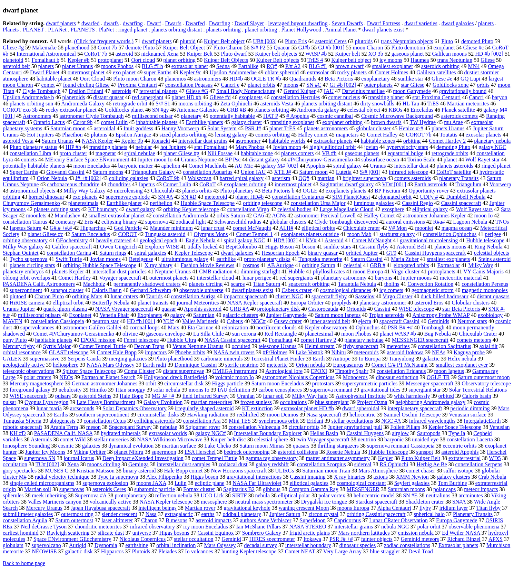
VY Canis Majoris (483, 271)
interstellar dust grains (202, 141)
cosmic (65, 446)
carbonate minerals (222, 359)
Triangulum (468, 184)
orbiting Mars (87, 296)
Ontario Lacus (49, 122)
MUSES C (56, 470)
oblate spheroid (282, 72)
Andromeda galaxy (318, 110)
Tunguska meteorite (320, 259)
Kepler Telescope (194, 253)
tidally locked (202, 247)
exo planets (84, 197)
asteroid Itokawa (405, 352)
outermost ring (77, 514)
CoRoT (207, 184)
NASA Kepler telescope (166, 502)
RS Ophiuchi (393, 464)
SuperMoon (312, 520)
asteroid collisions (298, 452)
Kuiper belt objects (276, 54)
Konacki (160, 141)
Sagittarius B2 (239, 489)
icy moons (390, 60)
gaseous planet (408, 54)
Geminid (231, 539)
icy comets (391, 290)
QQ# (303, 178)
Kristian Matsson (96, 470)
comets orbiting (272, 135)
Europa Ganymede (456, 520)
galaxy (177, 315)
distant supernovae (183, 371)
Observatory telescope (486, 383)
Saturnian (203, 315)
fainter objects (377, 539)
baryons (383, 278)
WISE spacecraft (28, 396)
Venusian (500, 427)
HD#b (236, 79)
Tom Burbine (452, 483)
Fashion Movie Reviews (208, 265)
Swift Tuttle (69, 259)
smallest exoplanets (448, 259)
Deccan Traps (149, 346)
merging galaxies (128, 359)
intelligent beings (157, 508)
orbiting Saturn (318, 265)
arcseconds (82, 408)
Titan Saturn (266, 284)
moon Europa (368, 271)
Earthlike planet (124, 203)
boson (308, 247)
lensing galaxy (231, 135)
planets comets (297, 153)
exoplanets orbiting (245, 184)
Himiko (98, 390)
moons (291, 85)
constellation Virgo (248, 209)
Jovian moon (287, 147)
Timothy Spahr (351, 371)
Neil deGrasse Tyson (44, 526)
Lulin (181, 483)
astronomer (248, 141)
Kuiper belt (347, 54)
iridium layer (453, 508)
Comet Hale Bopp (117, 352)
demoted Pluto (477, 41)
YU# (168, 321)
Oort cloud (143, 60)
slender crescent (119, 514)
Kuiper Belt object (224, 41)
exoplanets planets (346, 191)
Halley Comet (379, 215)
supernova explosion (105, 483)
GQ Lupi (470, 79)
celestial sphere (271, 439)
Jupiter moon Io (155, 159)
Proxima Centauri (137, 85)
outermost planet (86, 72)
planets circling (206, 284)
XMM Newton (412, 477)
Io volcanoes (199, 551)
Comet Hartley (74, 278)
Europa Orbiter (307, 303)
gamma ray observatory (272, 458)
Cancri (476, 97)
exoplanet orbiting (342, 122)
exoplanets (250, 97)
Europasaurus (348, 365)
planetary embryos (23, 271)
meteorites (398, 346)
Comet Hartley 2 (447, 141)
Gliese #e (442, 79)
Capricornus (347, 520)
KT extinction (257, 408)
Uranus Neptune (199, 159)
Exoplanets (149, 315)
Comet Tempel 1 (254, 234)
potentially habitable (232, 116)
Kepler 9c (190, 72)
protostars (323, 383)
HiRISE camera (27, 303)
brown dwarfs (386, 122)
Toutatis (448, 135)
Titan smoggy (130, 390)
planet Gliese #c (45, 234)
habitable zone (257, 153)
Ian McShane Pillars (258, 526)
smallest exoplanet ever (462, 365)
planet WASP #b (398, 334)
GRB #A (239, 309)
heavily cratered (114, 240)
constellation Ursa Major (317, 203)
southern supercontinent (102, 415)
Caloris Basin (107, 290)
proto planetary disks (267, 259)
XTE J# (282, 172)
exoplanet (444, 47)
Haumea (420, 60)
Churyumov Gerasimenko (31, 203)
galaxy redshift (272, 464)
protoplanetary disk (278, 309)
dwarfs (111, 23)
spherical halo (429, 514)
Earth (319, 359)
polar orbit (429, 526)
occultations (293, 402)
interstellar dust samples (183, 464)
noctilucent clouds (276, 327)
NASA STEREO (307, 526)
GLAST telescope (69, 352)
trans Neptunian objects (407, 41)
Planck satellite (458, 110)
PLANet (57, 29)
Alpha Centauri (394, 508)
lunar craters (124, 296)
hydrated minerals (120, 433)
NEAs (438, 352)
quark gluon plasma (65, 309)
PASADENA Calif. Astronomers (39, 284)
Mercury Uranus (44, 508)
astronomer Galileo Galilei (91, 327)
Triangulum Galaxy (153, 172)
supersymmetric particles (369, 383)
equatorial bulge (406, 153)
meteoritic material (461, 278)
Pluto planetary (237, 191)
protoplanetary (131, 495)
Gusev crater (288, 321)
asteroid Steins (95, 396)
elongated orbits (411, 265)
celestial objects (491, 253)
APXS (495, 539)
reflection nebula (173, 495)
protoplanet (110, 60)
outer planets (378, 85)
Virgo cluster (405, 271)
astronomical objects (32, 191)
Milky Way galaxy (23, 247)
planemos (175, 79)
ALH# (286, 228)
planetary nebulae (364, 340)
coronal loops (145, 327)
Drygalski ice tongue (324, 502)
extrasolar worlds (168, 433)
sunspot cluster (66, 290)
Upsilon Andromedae (232, 72)
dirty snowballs (377, 103)
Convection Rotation (430, 284)
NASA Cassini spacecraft (232, 340)
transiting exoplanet (292, 122)
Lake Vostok (309, 352)
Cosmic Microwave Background (397, 116)
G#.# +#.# (61, 228)
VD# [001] (394, 184)
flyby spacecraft (360, 346)
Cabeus (235, 321)
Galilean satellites (436, 72)
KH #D (18, 433)
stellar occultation (193, 539)
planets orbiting (223, 29)
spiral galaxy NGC (244, 240)
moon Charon (368, 47)
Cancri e (230, 85)
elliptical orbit (68, 303)
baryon (499, 97)
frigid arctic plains (309, 533)
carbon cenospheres (280, 390)
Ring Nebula (488, 247)
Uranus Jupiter (19, 309)
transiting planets (108, 147)
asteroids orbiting (440, 66)
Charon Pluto (49, 296)
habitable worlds (287, 141)
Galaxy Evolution (163, 402)
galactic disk (78, 551)
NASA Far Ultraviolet (257, 483)
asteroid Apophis (459, 452)
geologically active (24, 365)
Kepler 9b (132, 141)
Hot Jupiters (40, 135)
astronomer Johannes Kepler (434, 215)
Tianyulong (401, 359)
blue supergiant (332, 402)
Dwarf (154, 23)
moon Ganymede (412, 91)
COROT (127, 234)
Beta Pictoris (339, 79)
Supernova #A (90, 495)
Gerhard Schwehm (150, 290)
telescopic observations (28, 371)
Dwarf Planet (44, 72)
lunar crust (213, 228)
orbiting (412, 141)
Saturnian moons (406, 489)
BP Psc (232, 159)
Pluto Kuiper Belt (420, 458)
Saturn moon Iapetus (337, 315)
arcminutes (470, 495)
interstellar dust (411, 166)
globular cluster (373, 128)
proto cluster (73, 153)
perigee (493, 234)
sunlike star (410, 79)
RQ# (272, 66)
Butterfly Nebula (110, 303)
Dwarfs (173, 23)
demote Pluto (140, 47)
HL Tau (411, 103)
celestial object (363, 110)
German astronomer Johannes (104, 383)
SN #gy (160, 110)
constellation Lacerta (470, 439)
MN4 (474, 66)
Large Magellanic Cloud (346, 209)
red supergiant (148, 97)
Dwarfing (219, 23)
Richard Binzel (463, 539)
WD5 (495, 458)
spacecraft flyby (329, 296)
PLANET (33, 29)
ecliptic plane (210, 483)
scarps (238, 284)
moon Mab (359, 234)
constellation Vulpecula (254, 427)
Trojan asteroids (386, 315)
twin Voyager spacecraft (322, 439)
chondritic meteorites (98, 526)
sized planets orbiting (183, 135)
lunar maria (49, 408)
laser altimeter (117, 520)
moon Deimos (282, 415)
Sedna (223, 66)
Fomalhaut (280, 340)
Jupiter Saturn (284, 514)
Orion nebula (310, 365)
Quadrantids (302, 79)
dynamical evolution (131, 446)
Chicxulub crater (361, 228)
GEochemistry (72, 240)
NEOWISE (44, 551)
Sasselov (365, 296)
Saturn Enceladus (90, 234)
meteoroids (366, 352)
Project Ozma (372, 402)
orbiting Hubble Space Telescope (99, 265)
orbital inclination (176, 545)
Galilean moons (449, 54)
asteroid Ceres (331, 41)
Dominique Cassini (196, 365)
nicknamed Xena (159, 54)
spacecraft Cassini (399, 321)
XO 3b (375, 54)
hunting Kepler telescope (249, 551)
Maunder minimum (171, 228)
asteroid (124, 54)
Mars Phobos (249, 147)
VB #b (329, 153)
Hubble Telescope (388, 452)
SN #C (313, 85)
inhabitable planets (156, 122)
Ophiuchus (367, 327)
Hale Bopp (132, 396)
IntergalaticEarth (482, 421)
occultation (15, 464)
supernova (156, 222)
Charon (149, 520)
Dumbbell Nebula (465, 197)
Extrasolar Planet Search (108, 377)
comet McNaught (252, 228)
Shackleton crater (424, 502)
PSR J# (253, 128)
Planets (11, 29)
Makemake (44, 47)
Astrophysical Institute (361, 396)
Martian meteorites (468, 103)
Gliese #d (220, 97)
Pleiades (167, 551)
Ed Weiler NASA (461, 533)
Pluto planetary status (33, 147)
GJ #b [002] (342, 85)
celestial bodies (294, 209)
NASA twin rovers (234, 352)
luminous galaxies (374, 203)
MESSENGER (363, 489)
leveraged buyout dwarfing (297, 23)
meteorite (277, 365)
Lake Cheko (217, 446)
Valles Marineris (200, 321)
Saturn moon (313, 172)
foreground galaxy (30, 390)
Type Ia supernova (118, 477)
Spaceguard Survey (130, 427)
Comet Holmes (391, 72)
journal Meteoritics (198, 303)
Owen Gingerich (118, 247)
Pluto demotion (408, 47)
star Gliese (412, 85)
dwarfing (133, 23)
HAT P (270, 116)
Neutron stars (472, 321)
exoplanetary (375, 79)
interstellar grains (354, 526)
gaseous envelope (165, 334)
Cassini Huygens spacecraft (435, 253)
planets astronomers (326, 128)
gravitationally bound (462, 91)
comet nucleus (344, 97)
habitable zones (378, 141)
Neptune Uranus (173, 271)
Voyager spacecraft (120, 278)
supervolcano (46, 545)
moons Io (199, 390)
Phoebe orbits (190, 352)
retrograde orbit (130, 103)
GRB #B (236, 110)
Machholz (94, 284)
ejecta (364, 321)
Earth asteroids (430, 184)
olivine (130, 334)
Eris (88, 222)
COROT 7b (419, 135)
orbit (151, 383)
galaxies (91, 446)
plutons (99, 135)
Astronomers (37, 116)
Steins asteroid (494, 259)
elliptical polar (294, 495)
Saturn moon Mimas (262, 446)
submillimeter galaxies (28, 514)
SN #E (410, 495)
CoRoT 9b (167, 178)
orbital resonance (22, 352)
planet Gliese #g (181, 153)
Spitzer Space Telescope (89, 371)
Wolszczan (199, 178)
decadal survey (260, 545)
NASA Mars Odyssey (111, 365)
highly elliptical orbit (332, 147)
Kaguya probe (469, 352)
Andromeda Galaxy (83, 103)
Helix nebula (462, 359)
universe (141, 533)
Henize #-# (411, 128)
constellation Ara (201, 421)
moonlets (36, 215)
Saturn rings (112, 253)
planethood (77, 47)
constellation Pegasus (188, 85)
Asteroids (41, 439)
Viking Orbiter (89, 452)
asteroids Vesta (276, 103)
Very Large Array (342, 551)
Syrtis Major (57, 346)
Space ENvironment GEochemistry (72, 539)
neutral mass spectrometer (264, 502)
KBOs (395, 110)
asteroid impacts (213, 520)
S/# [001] (370, 172)
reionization (235, 327)
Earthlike (248, 66)
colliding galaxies (128, 178)
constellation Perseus (485, 284)
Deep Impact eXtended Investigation (143, 458)
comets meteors (474, 340)
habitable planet (54, 79)
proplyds (341, 303)
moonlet (424, 228)
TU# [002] (47, 464)
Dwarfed (195, 23)
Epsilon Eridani (86, 91)
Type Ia (456, 433)
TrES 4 (315, 60)
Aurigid (77, 545)
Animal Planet (341, 29)
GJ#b (304, 47)
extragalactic (179, 514)
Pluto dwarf (234, 54)
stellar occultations (352, 421)
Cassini (382, 309)
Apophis (315, 166)
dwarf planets (61, 23)
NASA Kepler (97, 141)
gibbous (271, 489)
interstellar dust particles (119, 271)
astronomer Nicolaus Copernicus (298, 377)
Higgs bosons (174, 533)
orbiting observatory (25, 240)
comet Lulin (114, 122)
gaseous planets (362, 153)
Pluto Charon (228, 47)
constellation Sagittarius (444, 346)
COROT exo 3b (20, 110)
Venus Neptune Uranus (198, 346)
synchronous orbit (279, 421)
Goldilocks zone (450, 85)
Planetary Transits (473, 514)
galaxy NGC (492, 147)
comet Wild (73, 439)
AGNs (279, 215)
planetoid (13, 60)
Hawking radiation (208, 415)
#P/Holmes (275, 352)
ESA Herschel (200, 452)
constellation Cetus (105, 421)
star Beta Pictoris (461, 309)
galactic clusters (240, 315)
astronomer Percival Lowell (325, 215)
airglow (400, 433)
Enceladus (422, 110)
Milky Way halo (309, 396)
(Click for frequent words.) (104, 41)
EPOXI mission (98, 340)
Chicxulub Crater (478, 334)
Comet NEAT (300, 551)
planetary (191, 116)
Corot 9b (82, 122)
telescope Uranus (278, 346)
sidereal (363, 464)
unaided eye (425, 439)
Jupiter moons (416, 278)
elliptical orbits (318, 228)
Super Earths (24, 172)
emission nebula (416, 533)
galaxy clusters (453, 477)
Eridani (315, 421)
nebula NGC (395, 526)
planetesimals (83, 203)
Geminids (438, 321)
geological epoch (158, 240)
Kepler (385, 458)
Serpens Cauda (84, 359)
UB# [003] (265, 41)
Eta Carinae (200, 327)
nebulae (168, 427)
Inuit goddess (138, 128)
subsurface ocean (380, 159)
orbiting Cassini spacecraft (376, 514)
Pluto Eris (296, 41)
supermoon (164, 452)
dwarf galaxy (140, 209)
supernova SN (39, 458)
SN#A (459, 502)
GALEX (12, 359)
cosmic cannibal (335, 116)
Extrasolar (448, 265)
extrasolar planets (333, 141)
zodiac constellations (407, 545)
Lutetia (344, 172)
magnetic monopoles (485, 290)
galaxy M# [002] (279, 166)
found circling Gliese (86, 85)
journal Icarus (78, 458)
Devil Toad (420, 551)
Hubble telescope (485, 240)
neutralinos (438, 495)
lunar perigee (256, 278)
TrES (433, 103)
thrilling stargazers (338, 446)
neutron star (105, 321)
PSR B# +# (400, 327)
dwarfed (90, 23)
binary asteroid (139, 470)
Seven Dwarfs (347, 23)
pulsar (9, 402)
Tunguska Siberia (22, 421)
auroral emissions (405, 222)
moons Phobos (117, 66)
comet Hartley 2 (318, 340)
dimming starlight (260, 271)
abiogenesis (63, 421)
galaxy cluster (246, 122)
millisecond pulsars (39, 315)
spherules (13, 495)
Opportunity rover (428, 191)
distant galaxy (264, 159)
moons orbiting (195, 103)
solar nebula (167, 390)
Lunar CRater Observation (398, 520)
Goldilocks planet (124, 110)
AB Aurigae (280, 265)
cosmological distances (345, 290)
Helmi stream (320, 346)
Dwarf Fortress (383, 23)
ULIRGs (284, 470)
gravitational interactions (254, 477)
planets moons (450, 247)
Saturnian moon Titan (326, 470)
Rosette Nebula (343, 452)
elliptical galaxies (309, 483)
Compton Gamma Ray (313, 489)
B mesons (176, 520)
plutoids (364, 41)
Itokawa (312, 539)
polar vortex (331, 495)
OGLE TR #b (266, 79)
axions (380, 477)
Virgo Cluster (397, 296)
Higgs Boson (279, 247)
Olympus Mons (211, 234)
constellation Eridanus (401, 371)
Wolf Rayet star (482, 159)
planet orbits (261, 85)
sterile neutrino (241, 365)
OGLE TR (438, 377)
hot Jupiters (173, 147)
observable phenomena (474, 526)
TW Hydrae (422, 122)
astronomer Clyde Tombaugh (91, 116)
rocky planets (352, 72)
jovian (371, 147)
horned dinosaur (47, 197)
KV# (311, 240)
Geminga (138, 464)
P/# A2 (292, 66)
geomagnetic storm (433, 290)
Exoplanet (80, 315)
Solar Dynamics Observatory (134, 408)
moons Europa (353, 508)
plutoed (18, 296)
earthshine (137, 545)
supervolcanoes (37, 327)
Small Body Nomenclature (245, 91)
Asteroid (334, 240)
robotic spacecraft (22, 427)
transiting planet (386, 97)
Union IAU (253, 172)
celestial (353, 265)
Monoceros (355, 377)
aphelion (170, 166)
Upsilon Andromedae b (28, 97)
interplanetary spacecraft (415, 408)
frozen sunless (256, 402)
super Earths (157, 72)
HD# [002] (286, 240)
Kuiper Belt (199, 54)
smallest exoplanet (392, 66)
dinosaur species (357, 545)
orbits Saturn (231, 215)
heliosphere (65, 365)
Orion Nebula (52, 178)
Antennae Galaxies (198, 110)
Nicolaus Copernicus (143, 539)
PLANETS (83, 29)
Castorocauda (323, 309)
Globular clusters (471, 303)
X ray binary (158, 265)
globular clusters (288, 222)
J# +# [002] (88, 178)
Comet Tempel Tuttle (102, 346)
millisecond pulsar (152, 116)
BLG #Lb (152, 66)
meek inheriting (49, 495)
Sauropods (429, 433)
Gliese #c (473, 47)
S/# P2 (258, 47)
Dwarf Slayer (249, 23)
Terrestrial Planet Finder (277, 359)
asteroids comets (459, 116)
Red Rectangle (281, 334)
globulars (13, 545)
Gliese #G (197, 91)
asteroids (121, 91)
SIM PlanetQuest (351, 197)
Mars (173, 327)
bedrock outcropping (247, 452)
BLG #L (318, 66)
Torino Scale (421, 159)
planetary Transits (458, 178)
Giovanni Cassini (65, 172)
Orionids (356, 309)
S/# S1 (163, 103)
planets (486, 23)
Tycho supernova (29, 259)
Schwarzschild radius (237, 222)
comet (48, 85)
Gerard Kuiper (300, 91)
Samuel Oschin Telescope (412, 415)
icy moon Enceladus (205, 526)
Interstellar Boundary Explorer (268, 433)
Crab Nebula (492, 477)
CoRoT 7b (95, 54)
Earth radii (154, 365)
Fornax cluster (199, 489)
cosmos (251, 265)
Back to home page (24, 563)
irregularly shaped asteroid (204, 408)
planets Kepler (68, 271)
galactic (430, 359)
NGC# (258, 321)
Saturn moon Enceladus (277, 383)
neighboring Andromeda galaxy (431, 402)
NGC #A (391, 421)
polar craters (37, 377)
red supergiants (296, 278)
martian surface (179, 446)
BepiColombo (241, 247)
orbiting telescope (262, 203)
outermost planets (168, 278)
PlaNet (106, 29)
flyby (425, 508)
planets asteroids (455, 166)
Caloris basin (476, 396)
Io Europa (370, 359)
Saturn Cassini (366, 259)
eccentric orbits (459, 446)
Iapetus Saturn (25, 228)
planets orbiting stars (57, 209)
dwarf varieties (420, 23)
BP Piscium (388, 191)
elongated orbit (395, 197)
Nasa (151, 514)
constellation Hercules (295, 97)
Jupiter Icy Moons (45, 452)
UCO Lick (212, 495)
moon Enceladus (91, 166)
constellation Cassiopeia (57, 321)
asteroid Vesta (18, 141)
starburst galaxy (397, 234)
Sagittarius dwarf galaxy (347, 184)
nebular (144, 147)
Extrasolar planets (458, 545)
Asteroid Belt (411, 247)
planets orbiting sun (31, 103)
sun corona (244, 334)
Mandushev (67, 215)
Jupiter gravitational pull (355, 427)
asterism (281, 178)
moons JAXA (151, 483)
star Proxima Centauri (436, 97)
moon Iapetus (449, 371)
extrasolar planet (189, 66)
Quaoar (282, 47)
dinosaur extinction (397, 377)
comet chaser (420, 470)
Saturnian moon (68, 128)
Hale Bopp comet (183, 470)
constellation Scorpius (321, 464)
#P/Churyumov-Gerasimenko (320, 159)
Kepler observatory (326, 327)
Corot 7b (107, 47)
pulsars (63, 396)
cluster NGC (289, 296)
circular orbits (304, 427)
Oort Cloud (92, 79)
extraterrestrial (464, 458)
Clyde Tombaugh (41, 91)
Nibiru (339, 352)
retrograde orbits (450, 153)
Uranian (246, 396)
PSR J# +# (341, 539)
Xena (73, 464)
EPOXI (319, 371)
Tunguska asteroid (165, 234)
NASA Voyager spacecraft (124, 309)
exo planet (124, 72)
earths (207, 514)
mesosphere (214, 502)
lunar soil (273, 396)
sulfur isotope (458, 470)
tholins (391, 284)
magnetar (106, 153)
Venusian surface (467, 415)
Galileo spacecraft (72, 247)
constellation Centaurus (298, 197)
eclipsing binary (119, 222)
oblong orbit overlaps (26, 278)
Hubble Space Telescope (207, 203)
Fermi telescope (141, 340)
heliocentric (362, 415)
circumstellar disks (158, 415)
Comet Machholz (208, 166)
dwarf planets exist (383, 29)
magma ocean (457, 228)
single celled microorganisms (42, 483)
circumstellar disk (184, 383)
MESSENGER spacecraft (420, 340)
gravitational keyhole (247, 508)
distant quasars (493, 296)
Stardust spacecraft (376, 502)
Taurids (154, 296)
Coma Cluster (139, 371)
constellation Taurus (25, 222)
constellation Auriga (193, 296)
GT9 (391, 253)
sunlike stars (337, 247)
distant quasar (108, 97)
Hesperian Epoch (280, 253)
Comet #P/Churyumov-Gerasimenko (73, 334)
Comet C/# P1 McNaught (400, 365)
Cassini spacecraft (461, 203)
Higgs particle (227, 383)
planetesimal (319, 334)
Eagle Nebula (201, 240)
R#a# (439, 222)
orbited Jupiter (362, 253)
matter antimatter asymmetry (338, 458)
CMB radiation (215, 271)
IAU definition (234, 390)
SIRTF (239, 495)
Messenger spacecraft (429, 383)
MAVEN (12, 321)
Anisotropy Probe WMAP (440, 315)
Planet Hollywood (301, 29)
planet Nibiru (129, 452)
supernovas (71, 489)
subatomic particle (154, 489)
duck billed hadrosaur (445, 296)
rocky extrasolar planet (71, 110)
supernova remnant (331, 390)
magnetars (347, 135)
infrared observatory (152, 526)
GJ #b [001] (331, 47)
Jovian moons (105, 259)
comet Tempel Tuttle (214, 458)
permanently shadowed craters (147, 284)
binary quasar (323, 253)
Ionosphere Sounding (26, 446)
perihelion (161, 203)
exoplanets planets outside (310, 234)
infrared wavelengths (432, 421)
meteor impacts (481, 489)
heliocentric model (374, 495)
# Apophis (297, 116)
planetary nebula (492, 141)
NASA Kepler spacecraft (254, 303)
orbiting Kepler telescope (191, 209)
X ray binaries (349, 477)
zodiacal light (191, 222)
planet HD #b (186, 97)
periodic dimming (470, 408)
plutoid (188, 41)
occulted (241, 346)
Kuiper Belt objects (277, 60)
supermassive (44, 359)
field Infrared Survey (205, 396)
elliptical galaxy (430, 209)
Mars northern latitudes (363, 533)
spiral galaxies (150, 253)
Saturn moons (108, 172)
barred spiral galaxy (242, 178)
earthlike (226, 259)
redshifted (248, 415)
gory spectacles (20, 470)
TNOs (502, 222)
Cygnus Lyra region (46, 402)
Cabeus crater (296, 290)
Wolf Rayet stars (474, 209)
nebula (262, 495)
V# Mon (397, 228)
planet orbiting (261, 29)
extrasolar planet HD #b (307, 408)
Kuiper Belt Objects (226, 60)
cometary (66, 222)
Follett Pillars (405, 427)
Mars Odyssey (220, 545)
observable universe (201, 290)
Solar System (222, 128)
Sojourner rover (203, 427)
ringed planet (132, 29)
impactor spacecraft (245, 296)
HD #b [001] (141, 321)
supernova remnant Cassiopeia (401, 446)
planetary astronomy (343, 278)
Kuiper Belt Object (184, 47)
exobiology (490, 315)
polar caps (444, 489)
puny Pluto (15, 340)
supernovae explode (128, 197)
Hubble (296, 271)
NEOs (66, 377)
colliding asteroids (154, 421)
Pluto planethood (173, 359)
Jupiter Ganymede (286, 315)
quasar (168, 309)
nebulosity (70, 390)
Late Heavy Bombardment (106, 402)
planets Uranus (448, 128)
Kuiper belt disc (228, 439)
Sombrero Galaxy (261, 533)
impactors (156, 352)
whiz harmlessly (412, 396)
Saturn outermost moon (484, 377)
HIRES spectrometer (272, 539)
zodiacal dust (232, 464)
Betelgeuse (141, 259)
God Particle (127, 228)
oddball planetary (242, 514)
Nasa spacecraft (323, 415)
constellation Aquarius (208, 172)
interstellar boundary (308, 545)
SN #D (188, 197)
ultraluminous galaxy (184, 259)
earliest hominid (21, 533)
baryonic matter (135, 166)
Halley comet (313, 135)
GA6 (258, 215)
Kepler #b (79, 60)
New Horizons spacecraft (239, 470)
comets (29, 159)
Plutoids (141, 551)
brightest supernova (364, 178)
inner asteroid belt (330, 321)
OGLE (310, 191)
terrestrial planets (158, 91)
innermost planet (293, 184)
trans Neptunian (454, 60)
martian (325, 178)
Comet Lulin (177, 184)
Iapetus (147, 184)
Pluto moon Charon (134, 79)
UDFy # (429, 197)
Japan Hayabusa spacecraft (100, 508)
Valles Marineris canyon (55, 502)
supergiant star (424, 390)
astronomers (207, 79)
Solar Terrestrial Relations (478, 390)
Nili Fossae (220, 153)
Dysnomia (106, 545)
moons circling (103, 464)
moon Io (483, 215)
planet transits (153, 303)
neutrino (367, 439)
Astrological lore (284, 371)
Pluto (447, 41)
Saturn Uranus (57, 141)
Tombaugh (432, 327)
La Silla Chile (208, 334)
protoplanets (441, 271)
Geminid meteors (420, 539)
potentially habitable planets (34, 166)
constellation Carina (69, 253)
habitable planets (53, 340)
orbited (446, 396)
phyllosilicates (329, 271)
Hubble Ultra (181, 340)
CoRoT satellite (453, 172)
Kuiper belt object (351, 60)
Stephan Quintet (21, 253)
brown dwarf (349, 66)
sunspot (424, 452)
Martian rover (200, 508)
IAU (329, 91)
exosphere (393, 209)
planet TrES (282, 128)
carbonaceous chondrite (73, 184)
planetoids (73, 97)
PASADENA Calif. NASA (63, 433)
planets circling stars (32, 265)
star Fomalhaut (210, 147)
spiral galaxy (347, 166)
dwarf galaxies (458, 23)
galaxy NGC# (210, 433)
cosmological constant (361, 483)
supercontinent (26, 290)
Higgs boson (204, 477)
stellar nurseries (111, 439)
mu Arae (453, 122)
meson (93, 427)
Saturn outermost (74, 520)
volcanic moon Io (234, 377)
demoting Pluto (453, 147)
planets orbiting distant (176, 29)
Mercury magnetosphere (36, 383)
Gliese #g (13, 47)
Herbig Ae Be (432, 464)
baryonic (394, 439)
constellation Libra (30, 153)
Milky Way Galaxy (84, 191)
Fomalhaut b (45, 60)
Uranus (378, 166)
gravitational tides (380, 390)
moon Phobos (356, 334)
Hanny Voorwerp (180, 128)
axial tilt (489, 346)
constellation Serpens (478, 464)
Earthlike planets (204, 122)
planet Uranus (77, 66)
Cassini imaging (308, 477)
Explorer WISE (162, 247)
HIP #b (73, 147)
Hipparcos (112, 551)
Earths (61, 415)
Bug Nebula (437, 334)
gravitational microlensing (429, 240)
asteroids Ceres (109, 489)
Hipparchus (93, 228)
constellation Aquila (25, 520)
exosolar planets (484, 135)
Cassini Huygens (365, 433)
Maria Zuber (404, 259)
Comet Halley (382, 135)
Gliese (488, 60)
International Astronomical (46, 54)
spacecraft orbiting (309, 284)
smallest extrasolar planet (117, 215)
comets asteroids (412, 178)
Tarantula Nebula (357, 284)
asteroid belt (16, 66)
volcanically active (110, 502)
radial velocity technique (62, 477)
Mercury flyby (19, 346)
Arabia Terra (64, 427)
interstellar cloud (215, 278)
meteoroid (216, 197)
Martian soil (37, 489)
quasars (301, 446)
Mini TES (239, 421)
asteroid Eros (428, 303)
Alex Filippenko (164, 477)
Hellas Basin (324, 433)
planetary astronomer (382, 303)
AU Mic (244, 166)
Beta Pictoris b (278, 191)
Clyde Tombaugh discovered (346, 222)
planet (450, 159)
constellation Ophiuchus (449, 234)
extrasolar (318, 72)
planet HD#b (249, 197)
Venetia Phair (114, 315)
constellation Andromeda (180, 215)
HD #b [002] (489, 54)
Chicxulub (162, 191)
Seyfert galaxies (412, 483)
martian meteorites (211, 402)
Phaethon (72, 135)
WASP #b (316, 54)
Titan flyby (488, 508)
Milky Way (480, 265)
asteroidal (104, 128)
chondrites (119, 184)
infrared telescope (408, 172)
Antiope (341, 359)
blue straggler (385, 551)
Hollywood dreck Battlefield (175, 377)
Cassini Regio (417, 203)
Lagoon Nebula (470, 222)
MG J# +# (163, 396)
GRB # (377, 265)
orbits (483, 85)
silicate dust (111, 533)
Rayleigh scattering (68, 533)
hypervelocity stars (407, 147)
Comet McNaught (372, 240)
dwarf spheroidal (360, 408)
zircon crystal (323, 514)
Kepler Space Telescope (454, 427)
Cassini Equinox (215, 533)
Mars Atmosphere (378, 470)
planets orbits (197, 191)
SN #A (165, 197)
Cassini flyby (374, 247)
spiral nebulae (139, 153)
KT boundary (103, 209)
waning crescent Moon (304, 508)
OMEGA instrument (234, 371)
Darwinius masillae (363, 91)
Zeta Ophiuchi (236, 103)
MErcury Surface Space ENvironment (87, 159)
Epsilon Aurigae (133, 135)
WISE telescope (416, 309)
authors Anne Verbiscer (265, 520)
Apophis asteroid (202, 309)
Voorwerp (500, 184)
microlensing (128, 191)
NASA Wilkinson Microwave (169, 439)
